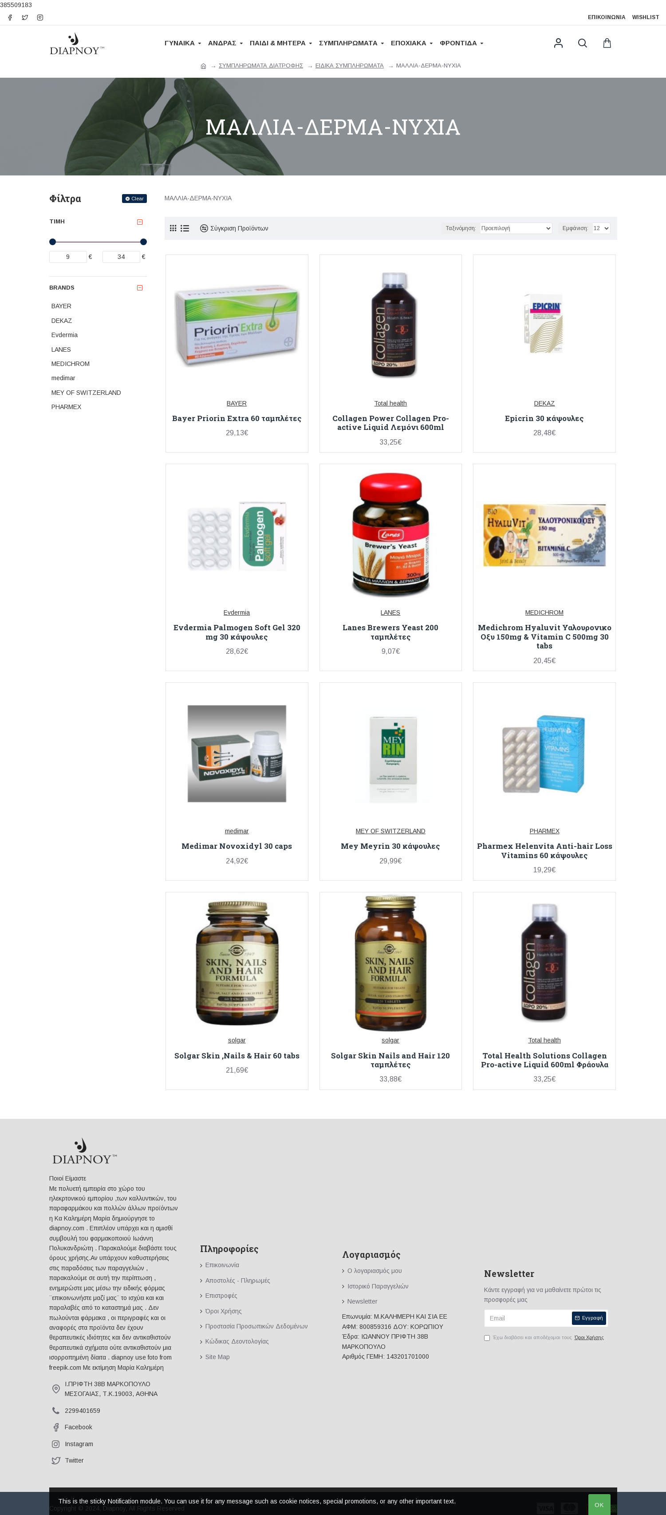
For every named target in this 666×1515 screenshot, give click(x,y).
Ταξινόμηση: (461, 228)
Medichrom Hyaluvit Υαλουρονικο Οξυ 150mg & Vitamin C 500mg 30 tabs (544, 636)
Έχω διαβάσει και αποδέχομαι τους (544, 1338)
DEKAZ (544, 403)
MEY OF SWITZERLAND (391, 831)
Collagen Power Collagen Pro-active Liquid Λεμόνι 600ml (390, 423)
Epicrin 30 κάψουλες (544, 418)
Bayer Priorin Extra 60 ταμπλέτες (237, 418)
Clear (137, 198)
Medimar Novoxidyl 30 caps (236, 846)
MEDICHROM (544, 612)
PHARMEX (545, 831)
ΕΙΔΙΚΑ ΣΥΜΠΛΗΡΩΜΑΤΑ (349, 65)
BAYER (237, 403)
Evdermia (237, 612)
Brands (62, 287)
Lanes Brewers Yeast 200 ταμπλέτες (390, 632)
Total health (390, 403)
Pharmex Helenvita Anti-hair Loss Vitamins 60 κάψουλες (544, 851)
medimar (237, 831)
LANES (390, 612)
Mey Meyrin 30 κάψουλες (390, 846)
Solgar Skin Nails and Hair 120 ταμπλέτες (390, 1060)
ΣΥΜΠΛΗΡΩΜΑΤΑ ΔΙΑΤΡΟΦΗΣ (261, 65)
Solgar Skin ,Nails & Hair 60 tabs (237, 1055)
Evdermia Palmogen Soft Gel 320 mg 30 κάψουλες (236, 632)
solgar (237, 1040)
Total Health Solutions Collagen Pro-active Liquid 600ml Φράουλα (544, 1060)
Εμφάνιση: (575, 228)
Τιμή (57, 221)
